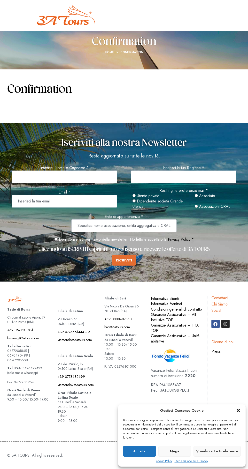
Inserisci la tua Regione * (183, 168)
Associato (205, 196)
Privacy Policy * (181, 239)
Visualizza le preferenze (217, 451)
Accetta (139, 451)
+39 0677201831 (20, 330)
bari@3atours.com (117, 327)
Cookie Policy (164, 461)
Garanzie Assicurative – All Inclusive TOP (173, 317)
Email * (64, 192)
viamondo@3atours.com (75, 339)
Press (216, 351)
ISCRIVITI (124, 260)
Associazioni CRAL (212, 206)
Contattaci (219, 298)
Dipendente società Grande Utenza (157, 204)
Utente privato (145, 196)
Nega (174, 451)
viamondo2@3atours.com (76, 384)
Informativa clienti (165, 298)
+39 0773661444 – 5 (74, 331)
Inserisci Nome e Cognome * (64, 168)
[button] (238, 410)
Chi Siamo (219, 304)
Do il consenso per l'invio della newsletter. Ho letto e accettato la (110, 239)
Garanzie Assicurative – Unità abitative (175, 338)
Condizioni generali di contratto (176, 309)
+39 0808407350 (118, 319)
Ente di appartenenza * (124, 216)
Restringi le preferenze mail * (183, 190)
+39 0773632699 (71, 376)
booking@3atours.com (23, 338)
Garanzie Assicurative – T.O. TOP (175, 327)
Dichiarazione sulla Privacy (191, 461)
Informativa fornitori (166, 304)
